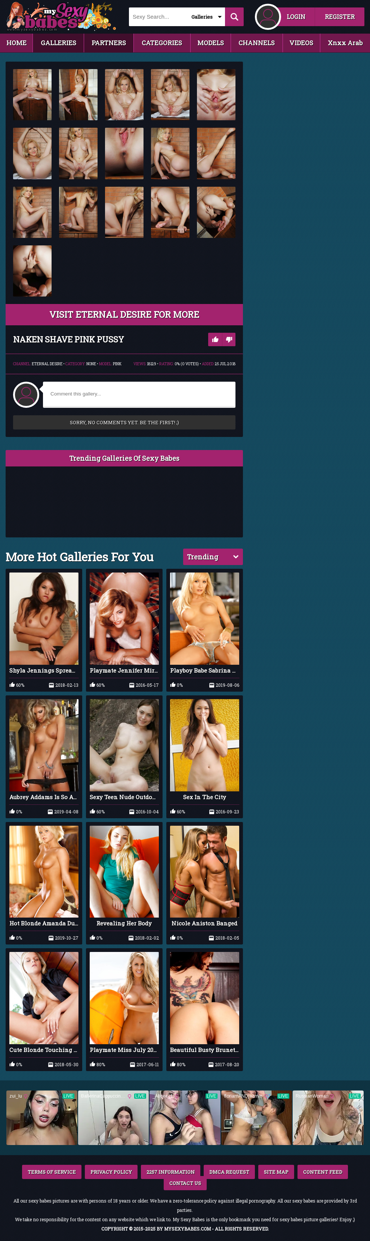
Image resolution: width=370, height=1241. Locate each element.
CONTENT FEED (322, 1172)
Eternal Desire (47, 364)
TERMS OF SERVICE (52, 1172)
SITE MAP (276, 1172)
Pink (117, 364)
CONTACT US (185, 1183)
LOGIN (296, 17)
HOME (16, 42)
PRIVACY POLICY (111, 1172)
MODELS (210, 42)
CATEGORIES (162, 42)
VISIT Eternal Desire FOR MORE (124, 314)
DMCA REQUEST (229, 1172)
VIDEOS (301, 42)
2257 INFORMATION (171, 1172)
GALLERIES (58, 42)
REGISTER (340, 17)
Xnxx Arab (345, 42)
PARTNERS (109, 42)
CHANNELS (256, 42)
